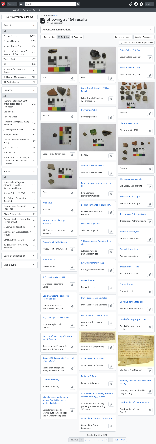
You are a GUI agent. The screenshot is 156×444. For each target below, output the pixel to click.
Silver (19, 65)
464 (116, 439)
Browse (11, 4)
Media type (10, 264)
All (5, 31)
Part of (7, 25)
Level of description (14, 255)
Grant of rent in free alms (92, 358)
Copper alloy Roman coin (92, 165)
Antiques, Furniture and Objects (19, 70)
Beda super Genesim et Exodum (96, 204)
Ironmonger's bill (89, 110)
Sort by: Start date (122, 37)
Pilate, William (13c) (19, 214)
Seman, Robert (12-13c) (19, 194)
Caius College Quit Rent (130, 50)
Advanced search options (57, 29)
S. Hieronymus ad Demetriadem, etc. (96, 242)
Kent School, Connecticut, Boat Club (19, 199)
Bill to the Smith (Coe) (130, 67)
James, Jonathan (19, 148)
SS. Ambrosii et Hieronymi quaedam (54, 222)
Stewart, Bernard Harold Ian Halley (19, 141)
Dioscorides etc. (88, 280)
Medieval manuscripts (130, 196)
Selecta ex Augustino (90, 223)
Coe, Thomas (19, 112)
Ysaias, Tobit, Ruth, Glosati (55, 242)
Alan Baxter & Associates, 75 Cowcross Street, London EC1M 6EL (19, 160)
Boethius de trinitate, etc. (131, 301)
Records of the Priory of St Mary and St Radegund (19, 52)
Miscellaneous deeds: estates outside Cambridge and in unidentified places (56, 400)
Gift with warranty (51, 379)
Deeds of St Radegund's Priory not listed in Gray (58, 359)
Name (7, 171)
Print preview (48, 37)
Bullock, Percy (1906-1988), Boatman (19, 246)
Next (123, 439)
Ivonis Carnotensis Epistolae (94, 298)
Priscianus (47, 202)
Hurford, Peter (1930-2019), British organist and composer (19, 104)
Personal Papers (19, 42)
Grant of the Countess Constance (96, 418)
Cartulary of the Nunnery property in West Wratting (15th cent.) (97, 395)
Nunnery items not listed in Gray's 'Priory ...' (135, 382)
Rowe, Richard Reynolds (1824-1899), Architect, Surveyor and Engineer (19, 185)
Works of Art (19, 60)
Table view (76, 37)
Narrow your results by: (19, 17)
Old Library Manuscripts (19, 78)
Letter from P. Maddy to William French (95, 89)
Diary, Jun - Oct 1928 (129, 123)
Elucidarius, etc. (127, 284)
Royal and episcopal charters (56, 317)
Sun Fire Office (19, 117)
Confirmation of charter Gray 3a (134, 402)
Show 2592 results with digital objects (136, 43)
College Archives (19, 37)
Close (55, 15)
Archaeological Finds (19, 47)
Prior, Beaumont (19, 135)
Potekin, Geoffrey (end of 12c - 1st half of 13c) (19, 220)
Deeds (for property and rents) (134, 319)
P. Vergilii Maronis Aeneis (92, 262)
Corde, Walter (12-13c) (19, 240)
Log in (148, 4)
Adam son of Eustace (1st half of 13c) (19, 233)
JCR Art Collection (19, 82)
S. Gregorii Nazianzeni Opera (56, 277)
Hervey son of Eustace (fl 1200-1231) (19, 207)
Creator (8, 90)
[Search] (50, 4)
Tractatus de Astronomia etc (133, 214)
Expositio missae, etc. (130, 231)
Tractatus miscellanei (129, 266)
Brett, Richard (19, 153)
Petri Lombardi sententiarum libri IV (96, 184)
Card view (63, 37)
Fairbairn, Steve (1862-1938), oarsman (19, 123)
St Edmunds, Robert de (19, 227)
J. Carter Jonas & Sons (19, 130)
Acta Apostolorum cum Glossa (95, 315)
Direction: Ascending (143, 37)
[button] (130, 4)
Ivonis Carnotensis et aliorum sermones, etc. (56, 297)
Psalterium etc (49, 259)
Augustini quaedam (129, 249)
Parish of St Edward (90, 376)
